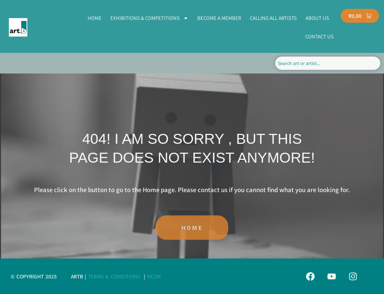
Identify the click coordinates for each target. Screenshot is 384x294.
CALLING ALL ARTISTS (273, 18)
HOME (95, 18)
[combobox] (327, 63)
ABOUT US (317, 18)
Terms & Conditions (114, 276)
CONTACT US (319, 36)
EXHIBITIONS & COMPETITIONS (149, 18)
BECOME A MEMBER (219, 18)
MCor (154, 276)
